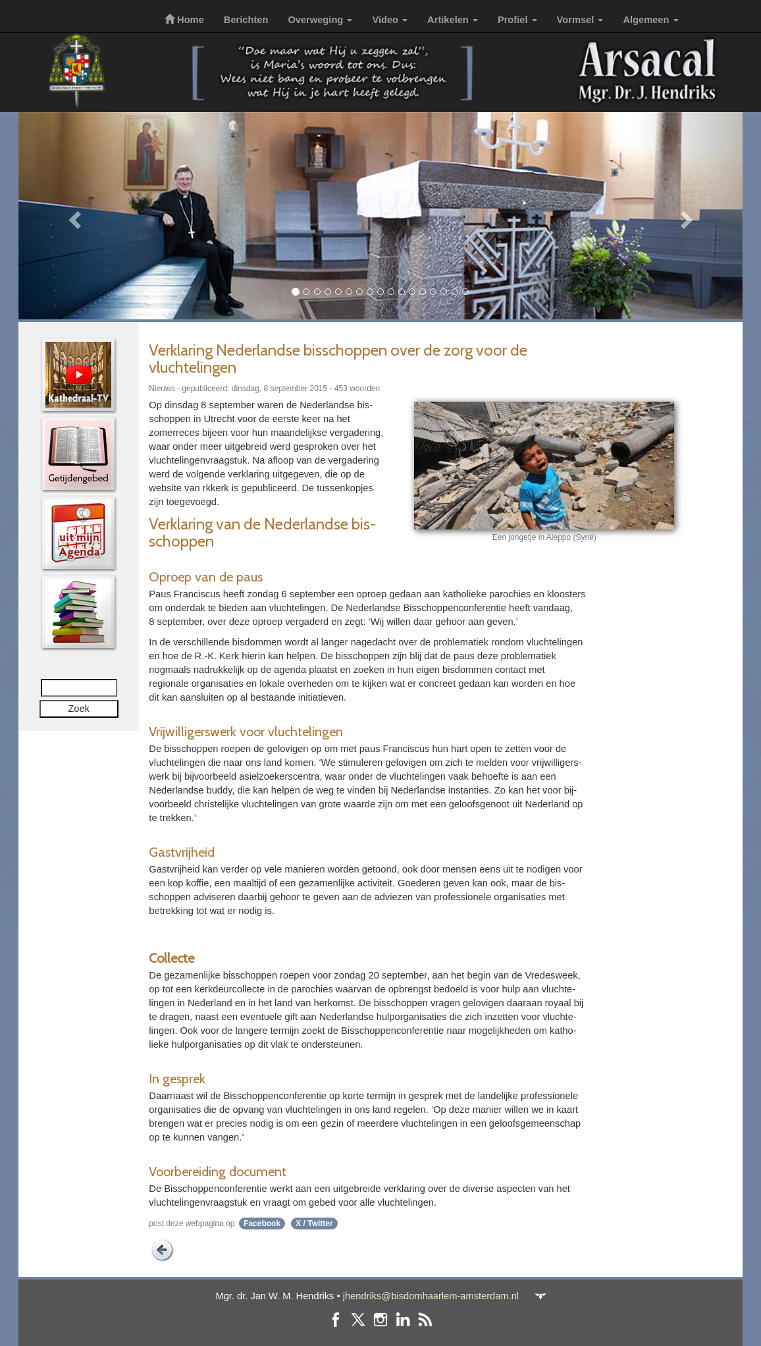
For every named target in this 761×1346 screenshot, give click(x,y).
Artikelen (452, 19)
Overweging (320, 19)
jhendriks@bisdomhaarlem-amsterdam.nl (431, 1296)
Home (184, 19)
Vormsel (580, 19)
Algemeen (650, 19)
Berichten (246, 19)
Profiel (517, 19)
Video (389, 19)
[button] (72, 215)
